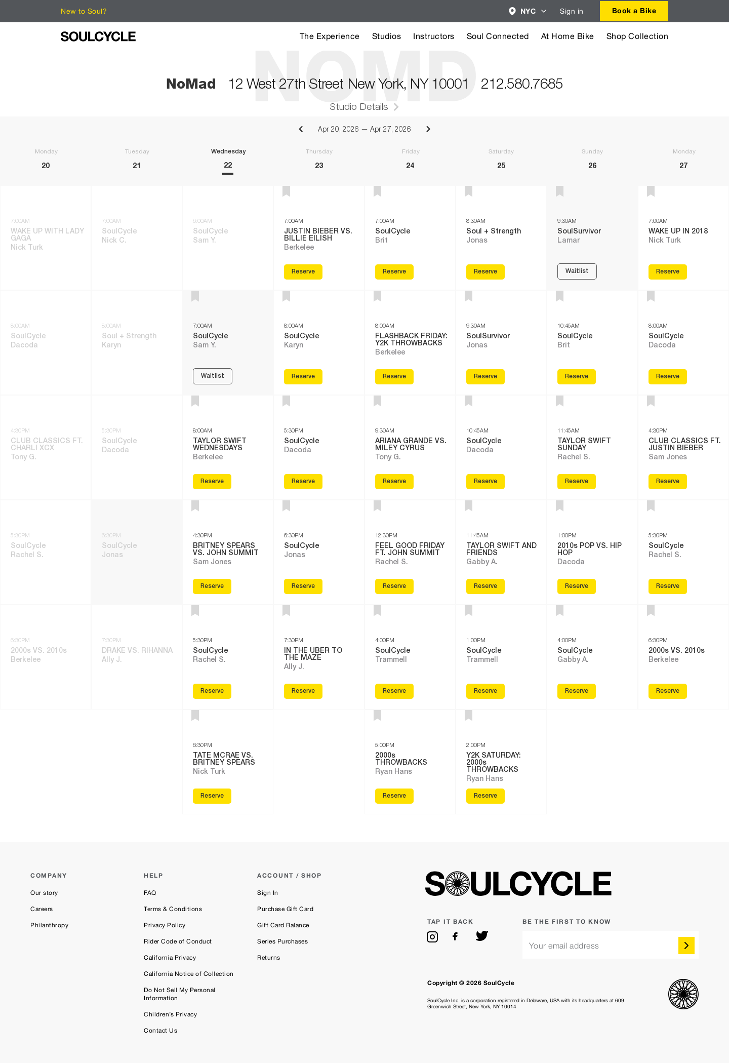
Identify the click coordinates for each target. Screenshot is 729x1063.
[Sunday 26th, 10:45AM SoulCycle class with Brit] (592, 342)
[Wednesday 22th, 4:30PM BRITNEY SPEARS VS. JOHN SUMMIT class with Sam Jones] (227, 552)
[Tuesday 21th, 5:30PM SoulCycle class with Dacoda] (136, 447)
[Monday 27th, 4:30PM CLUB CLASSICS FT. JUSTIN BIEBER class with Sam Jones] (683, 447)
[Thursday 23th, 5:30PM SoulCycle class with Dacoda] (318, 447)
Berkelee (25, 660)
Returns (268, 957)
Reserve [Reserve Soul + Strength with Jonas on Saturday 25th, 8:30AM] (485, 272)
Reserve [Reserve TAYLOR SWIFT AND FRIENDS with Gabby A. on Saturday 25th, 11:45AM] (485, 586)
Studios (386, 36)
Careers (41, 909)
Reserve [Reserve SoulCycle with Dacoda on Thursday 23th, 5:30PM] (303, 482)
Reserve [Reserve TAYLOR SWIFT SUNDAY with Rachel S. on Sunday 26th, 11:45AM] (576, 482)
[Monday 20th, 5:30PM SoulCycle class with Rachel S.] (45, 552)
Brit (381, 241)
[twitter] (482, 937)
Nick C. (114, 241)
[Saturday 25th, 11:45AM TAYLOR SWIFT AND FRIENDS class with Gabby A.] (501, 552)
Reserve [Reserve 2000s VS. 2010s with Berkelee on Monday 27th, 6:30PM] (667, 691)
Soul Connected (498, 36)
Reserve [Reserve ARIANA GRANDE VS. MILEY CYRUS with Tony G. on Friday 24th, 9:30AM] (394, 482)
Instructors (434, 36)
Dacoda (24, 345)
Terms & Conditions (173, 909)
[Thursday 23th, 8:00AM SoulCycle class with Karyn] (318, 342)
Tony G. (23, 457)
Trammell (391, 660)
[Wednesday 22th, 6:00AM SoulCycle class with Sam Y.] (227, 237)
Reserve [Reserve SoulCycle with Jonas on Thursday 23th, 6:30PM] (303, 586)
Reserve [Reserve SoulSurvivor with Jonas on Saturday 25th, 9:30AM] (485, 377)
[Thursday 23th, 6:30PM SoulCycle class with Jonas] (318, 552)
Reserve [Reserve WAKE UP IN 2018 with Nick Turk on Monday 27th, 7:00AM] (667, 272)
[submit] (686, 945)
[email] (610, 945)
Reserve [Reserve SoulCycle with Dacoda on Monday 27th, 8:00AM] (667, 377)
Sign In (267, 892)
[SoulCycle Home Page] (98, 36)
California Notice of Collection (189, 973)
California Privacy (170, 957)
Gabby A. (482, 562)
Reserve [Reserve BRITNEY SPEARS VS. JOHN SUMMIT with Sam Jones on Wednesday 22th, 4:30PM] (212, 586)
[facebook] (457, 937)
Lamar (568, 241)
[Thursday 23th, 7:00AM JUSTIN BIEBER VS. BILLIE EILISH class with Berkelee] (318, 237)
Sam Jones (212, 562)
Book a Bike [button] (634, 10)
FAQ (150, 892)
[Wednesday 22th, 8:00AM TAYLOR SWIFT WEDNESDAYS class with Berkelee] (227, 447)
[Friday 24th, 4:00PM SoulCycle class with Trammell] (410, 657)
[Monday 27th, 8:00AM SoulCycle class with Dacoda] (683, 342)
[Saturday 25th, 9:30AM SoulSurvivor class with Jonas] (501, 342)
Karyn (111, 345)
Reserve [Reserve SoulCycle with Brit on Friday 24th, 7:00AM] (394, 272)
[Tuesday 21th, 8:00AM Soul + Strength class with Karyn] (136, 342)
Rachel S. (27, 555)
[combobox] (528, 11)
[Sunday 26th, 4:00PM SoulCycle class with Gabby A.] (592, 657)
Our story (44, 892)
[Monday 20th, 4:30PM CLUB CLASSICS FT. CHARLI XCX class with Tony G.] (45, 447)
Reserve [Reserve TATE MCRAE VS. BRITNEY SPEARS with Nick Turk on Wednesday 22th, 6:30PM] (212, 796)
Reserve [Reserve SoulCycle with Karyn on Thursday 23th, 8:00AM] (303, 377)
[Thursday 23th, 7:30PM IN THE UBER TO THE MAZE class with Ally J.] (318, 657)
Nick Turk (27, 248)
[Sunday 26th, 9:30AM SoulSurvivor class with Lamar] (592, 237)
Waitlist (212, 376)
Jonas (112, 555)
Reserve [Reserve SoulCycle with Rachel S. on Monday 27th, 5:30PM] (667, 586)
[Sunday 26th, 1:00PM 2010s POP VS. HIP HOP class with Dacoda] (592, 552)
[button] (528, 11)
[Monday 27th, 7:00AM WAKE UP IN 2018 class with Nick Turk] (683, 237)
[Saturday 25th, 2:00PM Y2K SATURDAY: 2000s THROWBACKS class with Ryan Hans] (501, 762)
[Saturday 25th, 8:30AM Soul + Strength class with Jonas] (501, 237)
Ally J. (112, 660)
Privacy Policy (164, 925)
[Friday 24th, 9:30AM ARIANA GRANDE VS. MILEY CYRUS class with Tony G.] (410, 447)
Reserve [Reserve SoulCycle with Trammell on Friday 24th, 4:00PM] (394, 691)
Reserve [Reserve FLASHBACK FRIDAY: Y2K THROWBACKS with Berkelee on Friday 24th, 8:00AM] (394, 377)
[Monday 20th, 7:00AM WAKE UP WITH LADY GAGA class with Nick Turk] (45, 237)
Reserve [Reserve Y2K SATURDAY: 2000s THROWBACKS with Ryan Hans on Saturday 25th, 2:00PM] (485, 796)
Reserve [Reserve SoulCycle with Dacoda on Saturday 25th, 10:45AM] (485, 482)
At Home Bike (567, 36)
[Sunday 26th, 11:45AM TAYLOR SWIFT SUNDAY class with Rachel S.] (592, 447)
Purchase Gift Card (285, 909)
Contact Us (160, 1030)
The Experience (330, 36)
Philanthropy (49, 925)
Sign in (572, 11)
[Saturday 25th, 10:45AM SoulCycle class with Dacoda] (501, 447)
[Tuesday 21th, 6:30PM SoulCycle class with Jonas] (136, 552)
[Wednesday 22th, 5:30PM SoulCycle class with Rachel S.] (227, 657)
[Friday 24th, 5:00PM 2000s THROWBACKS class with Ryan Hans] (410, 762)
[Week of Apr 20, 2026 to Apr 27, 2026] (364, 150)
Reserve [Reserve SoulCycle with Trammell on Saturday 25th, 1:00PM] (485, 691)
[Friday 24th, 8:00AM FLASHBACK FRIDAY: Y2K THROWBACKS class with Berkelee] (410, 342)
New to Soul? (84, 11)
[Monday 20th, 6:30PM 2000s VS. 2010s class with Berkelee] (45, 657)
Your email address (564, 946)
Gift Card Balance (283, 925)
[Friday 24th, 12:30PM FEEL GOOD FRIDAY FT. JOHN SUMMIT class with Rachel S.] (410, 552)
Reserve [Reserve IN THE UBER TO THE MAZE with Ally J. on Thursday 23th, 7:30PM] (303, 691)
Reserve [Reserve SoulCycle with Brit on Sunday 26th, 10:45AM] (576, 377)
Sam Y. (204, 241)
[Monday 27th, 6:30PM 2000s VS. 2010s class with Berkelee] (683, 657)
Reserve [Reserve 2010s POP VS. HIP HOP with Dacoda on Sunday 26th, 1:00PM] (576, 586)
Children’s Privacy (170, 1014)
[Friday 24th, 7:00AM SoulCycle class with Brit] (410, 237)
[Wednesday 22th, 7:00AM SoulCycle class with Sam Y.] (227, 342)
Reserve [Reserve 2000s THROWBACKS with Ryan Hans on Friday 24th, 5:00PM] (394, 796)
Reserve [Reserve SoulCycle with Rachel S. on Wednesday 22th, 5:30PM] (212, 691)
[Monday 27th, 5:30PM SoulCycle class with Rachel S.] (683, 552)
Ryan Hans (393, 772)
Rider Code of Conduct (178, 941)
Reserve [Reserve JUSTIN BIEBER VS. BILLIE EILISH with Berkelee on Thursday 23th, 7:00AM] (303, 272)
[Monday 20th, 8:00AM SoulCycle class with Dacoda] (45, 342)
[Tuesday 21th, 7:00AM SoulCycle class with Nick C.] (136, 237)
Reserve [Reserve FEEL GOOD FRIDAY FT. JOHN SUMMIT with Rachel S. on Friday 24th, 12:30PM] (394, 586)
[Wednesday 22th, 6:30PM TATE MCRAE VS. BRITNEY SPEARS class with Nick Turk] (227, 762)
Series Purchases (282, 941)
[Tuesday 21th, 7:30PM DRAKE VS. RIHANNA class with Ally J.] (136, 657)
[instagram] (432, 937)
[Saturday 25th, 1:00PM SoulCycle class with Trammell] (501, 657)
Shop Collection (637, 36)
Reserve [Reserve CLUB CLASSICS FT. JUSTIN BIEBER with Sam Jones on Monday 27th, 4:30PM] (667, 482)
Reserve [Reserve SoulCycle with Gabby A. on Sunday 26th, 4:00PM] (576, 691)
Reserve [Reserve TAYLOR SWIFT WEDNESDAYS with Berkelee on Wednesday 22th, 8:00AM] (212, 482)
